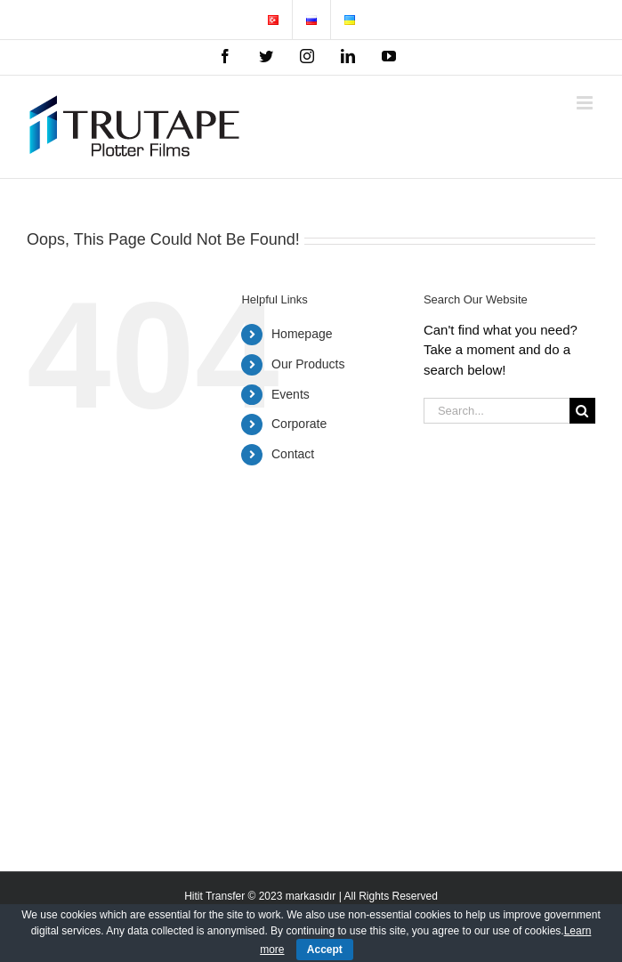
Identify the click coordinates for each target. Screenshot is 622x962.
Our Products (307, 364)
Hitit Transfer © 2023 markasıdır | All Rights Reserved (311, 896)
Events (290, 394)
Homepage (302, 334)
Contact (292, 454)
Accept (325, 949)
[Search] (582, 411)
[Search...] (496, 411)
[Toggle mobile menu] (586, 102)
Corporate (299, 423)
